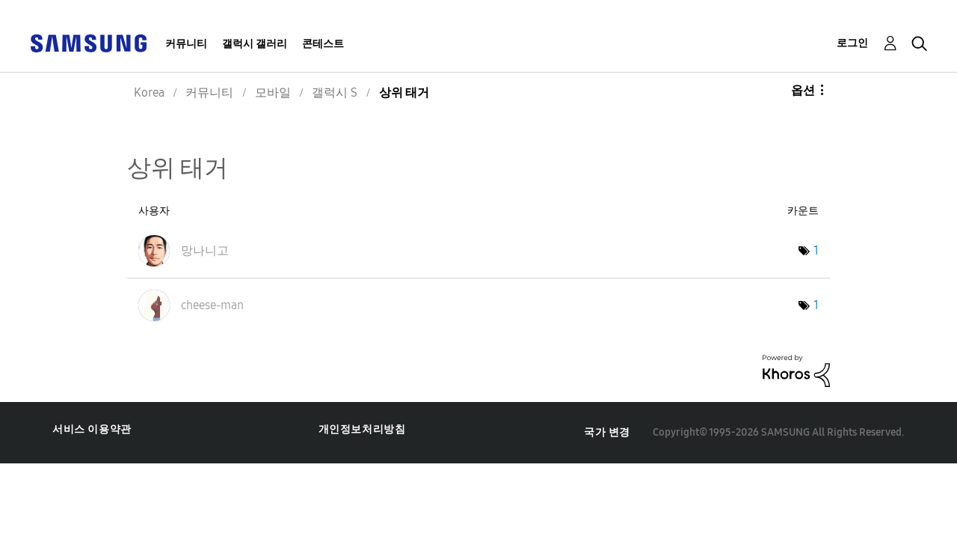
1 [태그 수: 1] (816, 250)
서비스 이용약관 (92, 429)
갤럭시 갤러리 (254, 43)
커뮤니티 (186, 43)
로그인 (852, 43)
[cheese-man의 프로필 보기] (212, 305)
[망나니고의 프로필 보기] (205, 250)
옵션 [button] (803, 90)
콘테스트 (323, 43)
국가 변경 (607, 432)
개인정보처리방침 (362, 429)
